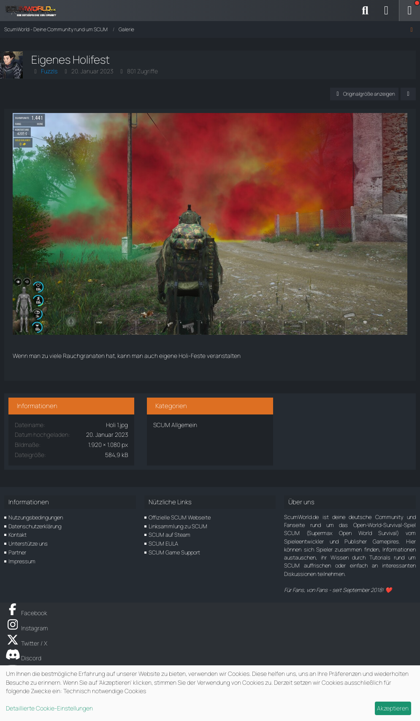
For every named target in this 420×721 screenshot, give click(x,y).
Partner (17, 552)
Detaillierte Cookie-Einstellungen (49, 708)
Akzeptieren (393, 708)
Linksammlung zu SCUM (178, 526)
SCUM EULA (163, 543)
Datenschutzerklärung (34, 526)
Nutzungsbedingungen (35, 517)
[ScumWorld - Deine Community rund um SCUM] (34, 10)
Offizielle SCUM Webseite (180, 517)
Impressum (21, 561)
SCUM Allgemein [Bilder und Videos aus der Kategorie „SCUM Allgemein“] (175, 425)
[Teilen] (408, 94)
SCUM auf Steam (169, 534)
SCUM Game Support (174, 552)
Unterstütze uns (28, 543)
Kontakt (17, 534)
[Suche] (365, 10)
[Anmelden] (386, 10)
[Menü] (409, 10)
